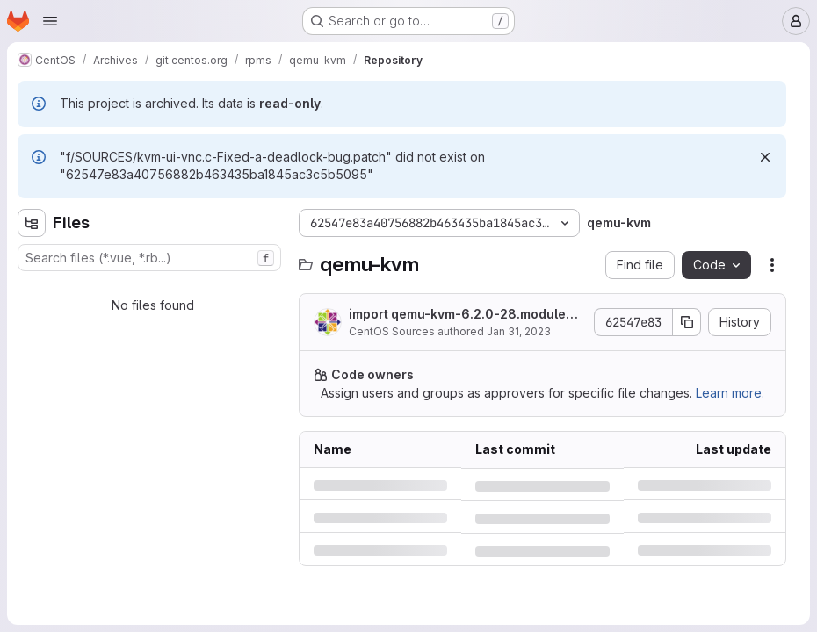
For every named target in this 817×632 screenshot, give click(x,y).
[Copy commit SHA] (687, 322)
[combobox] (149, 257)
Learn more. (730, 392)
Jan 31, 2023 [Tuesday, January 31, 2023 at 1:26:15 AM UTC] (519, 331)
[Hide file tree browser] (32, 223)
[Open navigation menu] (50, 21)
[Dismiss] (765, 157)
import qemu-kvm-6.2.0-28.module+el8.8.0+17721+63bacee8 (467, 314)
